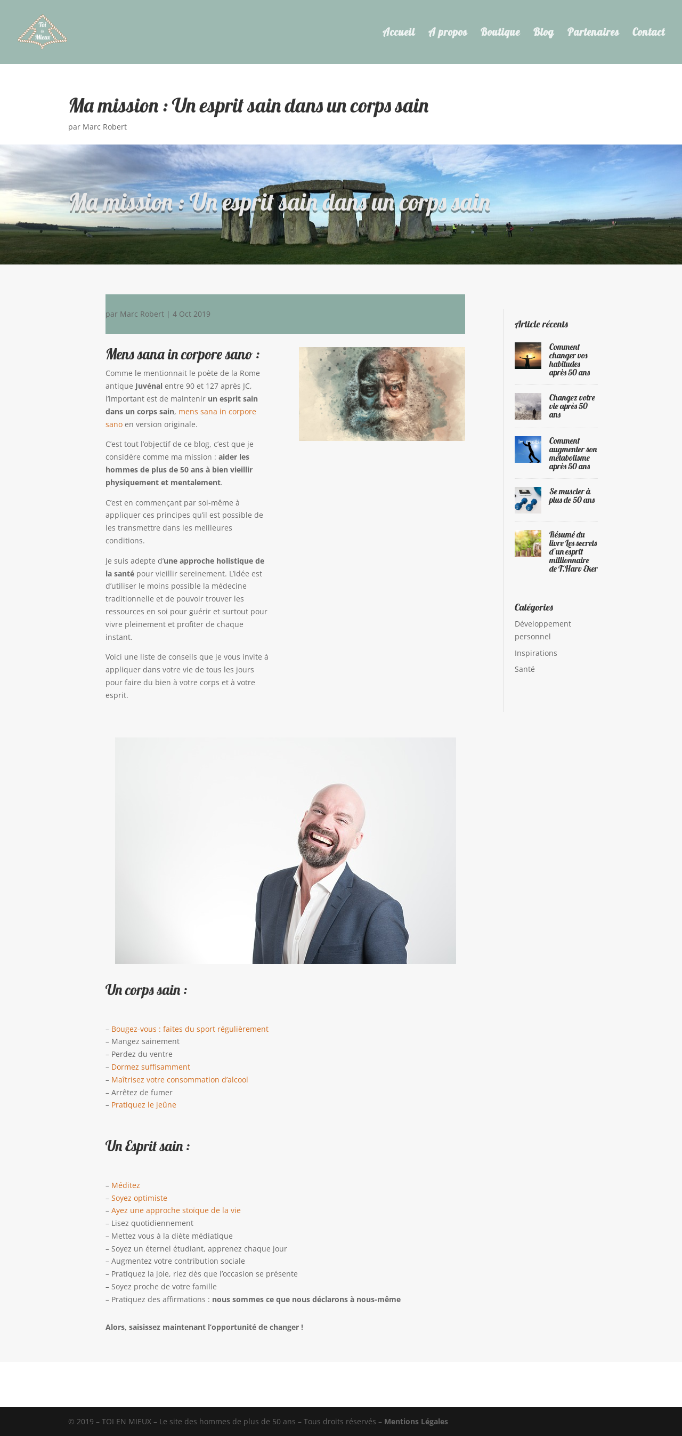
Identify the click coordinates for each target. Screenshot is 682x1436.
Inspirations (536, 653)
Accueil (399, 33)
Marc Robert (105, 127)
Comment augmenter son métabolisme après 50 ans (573, 453)
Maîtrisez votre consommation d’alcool (179, 1079)
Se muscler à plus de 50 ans (572, 495)
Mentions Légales (416, 1421)
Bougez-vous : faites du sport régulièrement (190, 1029)
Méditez (125, 1185)
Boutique (500, 33)
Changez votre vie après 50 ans (572, 406)
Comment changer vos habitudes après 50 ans (569, 359)
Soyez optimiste (139, 1198)
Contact (648, 33)
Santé (525, 669)
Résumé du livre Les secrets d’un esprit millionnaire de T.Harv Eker (573, 551)
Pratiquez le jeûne (143, 1105)
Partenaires (593, 33)
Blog (543, 33)
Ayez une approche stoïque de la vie (176, 1210)
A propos (447, 33)
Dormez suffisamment (150, 1067)
